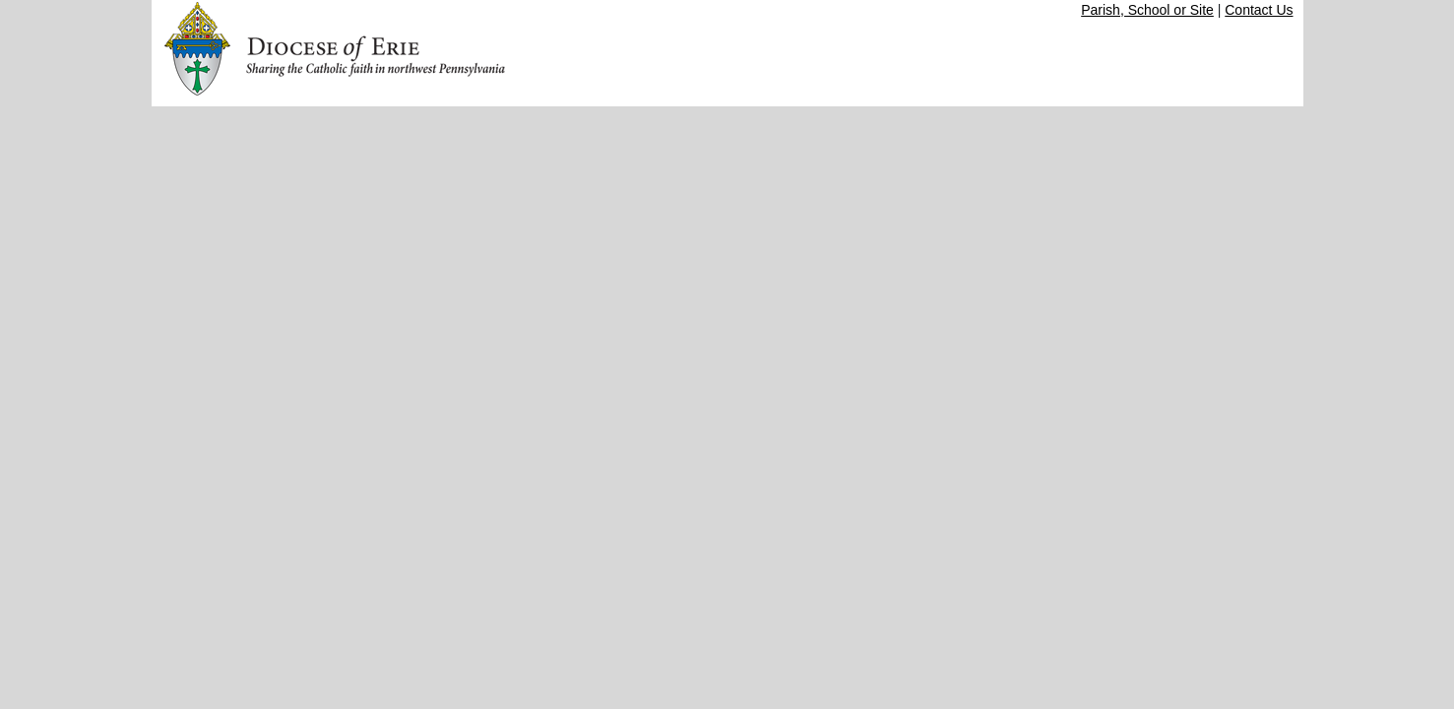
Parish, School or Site (1147, 10)
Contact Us (1259, 10)
